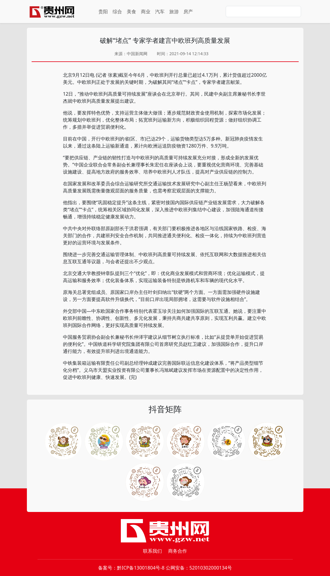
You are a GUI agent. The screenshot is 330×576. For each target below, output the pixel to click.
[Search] (263, 11)
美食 (131, 11)
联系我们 (152, 551)
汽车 (160, 11)
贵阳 (103, 11)
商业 (145, 11)
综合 (117, 11)
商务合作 (177, 551)
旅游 (174, 11)
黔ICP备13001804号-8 (141, 567)
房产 (188, 11)
